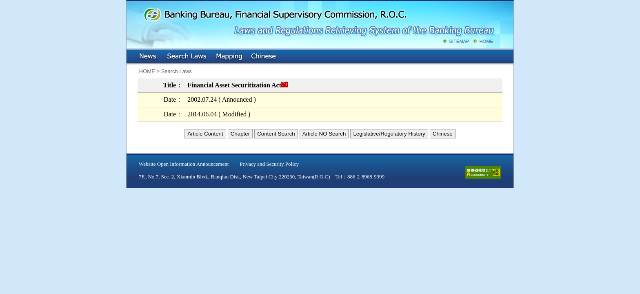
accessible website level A (483, 172)
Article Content (205, 134)
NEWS (148, 57)
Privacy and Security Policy (269, 164)
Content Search (276, 134)
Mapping (229, 57)
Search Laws (186, 57)
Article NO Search (324, 134)
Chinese (264, 57)
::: (132, 55)
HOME (486, 41)
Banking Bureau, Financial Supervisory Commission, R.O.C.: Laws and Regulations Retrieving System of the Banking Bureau (318, 20)
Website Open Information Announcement (184, 164)
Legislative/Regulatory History (389, 134)
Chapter (240, 134)
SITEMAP (459, 41)
